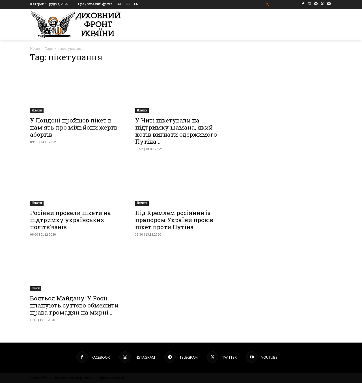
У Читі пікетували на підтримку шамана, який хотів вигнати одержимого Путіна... (176, 130)
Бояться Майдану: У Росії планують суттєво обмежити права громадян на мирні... (74, 305)
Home (35, 48)
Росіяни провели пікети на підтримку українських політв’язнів (70, 220)
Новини (37, 110)
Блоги (36, 288)
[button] (268, 5)
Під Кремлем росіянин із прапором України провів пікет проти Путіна (174, 220)
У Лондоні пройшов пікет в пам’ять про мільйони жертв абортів (73, 127)
